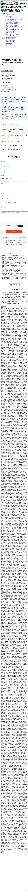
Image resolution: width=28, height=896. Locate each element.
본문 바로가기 (4, 13)
